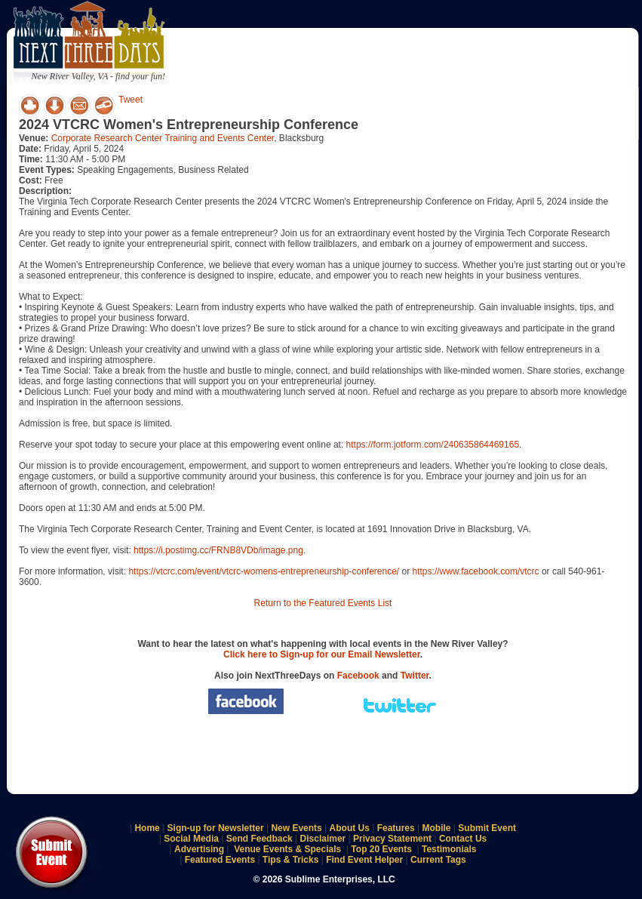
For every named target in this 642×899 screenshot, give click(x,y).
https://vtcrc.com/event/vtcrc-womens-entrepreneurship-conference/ (263, 571)
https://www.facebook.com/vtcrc (476, 571)
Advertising (199, 849)
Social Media (191, 838)
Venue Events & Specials (287, 849)
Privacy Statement (392, 838)
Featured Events (220, 859)
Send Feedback (259, 838)
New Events (296, 828)
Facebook (358, 675)
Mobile (436, 828)
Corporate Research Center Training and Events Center (163, 138)
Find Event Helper (364, 859)
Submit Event (487, 828)
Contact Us (463, 838)
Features (396, 828)
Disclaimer (323, 838)
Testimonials (449, 849)
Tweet (130, 99)
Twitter (415, 675)
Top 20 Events (381, 849)
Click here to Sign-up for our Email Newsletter (321, 654)
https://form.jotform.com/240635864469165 (432, 444)
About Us (350, 828)
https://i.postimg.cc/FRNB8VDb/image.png (218, 550)
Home (146, 828)
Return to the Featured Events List (323, 603)
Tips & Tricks (290, 859)
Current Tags (438, 859)
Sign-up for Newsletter (215, 828)
